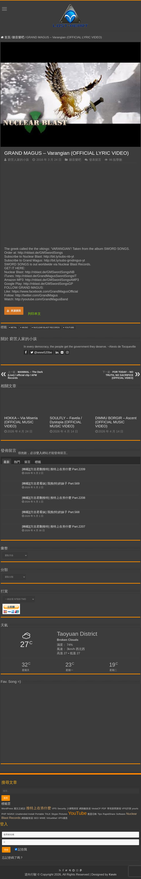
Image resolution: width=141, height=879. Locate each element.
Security (61, 808)
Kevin (113, 874)
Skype (54, 814)
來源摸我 (14, 310)
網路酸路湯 (85, 808)
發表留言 (95, 159)
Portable (39, 814)
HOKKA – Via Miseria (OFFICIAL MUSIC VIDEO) (21, 422)
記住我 (21, 849)
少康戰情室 (72, 808)
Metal (14, 327)
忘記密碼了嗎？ (12, 857)
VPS (54, 808)
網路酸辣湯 (27, 818)
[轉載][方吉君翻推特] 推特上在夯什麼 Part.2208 (53, 497)
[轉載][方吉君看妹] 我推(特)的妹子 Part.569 (51, 483)
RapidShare (109, 814)
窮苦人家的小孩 (18, 159)
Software (120, 814)
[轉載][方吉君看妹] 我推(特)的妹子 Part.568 (51, 512)
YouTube (69, 327)
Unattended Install (24, 814)
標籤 (38, 462)
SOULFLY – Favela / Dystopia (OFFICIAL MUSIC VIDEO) (66, 422)
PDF (103, 808)
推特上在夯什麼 (38, 808)
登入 (39, 453)
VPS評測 (126, 808)
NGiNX (10, 814)
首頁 (5, 37)
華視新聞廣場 (114, 808)
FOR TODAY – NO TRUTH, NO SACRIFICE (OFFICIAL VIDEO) (119, 375)
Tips (100, 814)
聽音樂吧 (18, 37)
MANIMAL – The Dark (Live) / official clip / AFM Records (25, 375)
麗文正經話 (19, 808)
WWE (43, 818)
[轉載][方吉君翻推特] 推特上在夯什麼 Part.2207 (53, 526)
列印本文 (34, 313)
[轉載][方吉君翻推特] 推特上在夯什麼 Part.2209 (53, 469)
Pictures (63, 814)
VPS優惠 (62, 818)
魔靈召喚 (92, 814)
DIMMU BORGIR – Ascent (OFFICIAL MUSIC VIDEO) (116, 422)
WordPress (7, 808)
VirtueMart (51, 818)
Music (25, 327)
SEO (36, 818)
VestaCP (96, 808)
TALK (47, 814)
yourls (135, 808)
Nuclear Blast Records (46, 327)
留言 (27, 462)
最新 (7, 462)
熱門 (17, 462)
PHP (3, 814)
